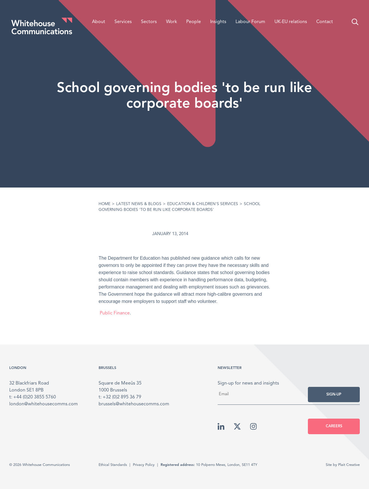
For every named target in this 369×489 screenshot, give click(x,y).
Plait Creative (349, 465)
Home (104, 204)
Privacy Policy (144, 465)
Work (171, 22)
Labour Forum (250, 22)
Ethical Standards (113, 465)
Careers (334, 426)
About (98, 22)
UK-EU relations (290, 22)
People (193, 22)
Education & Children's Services (202, 204)
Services (123, 22)
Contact (324, 22)
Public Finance (114, 313)
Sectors (149, 22)
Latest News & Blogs (138, 204)
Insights (218, 22)
